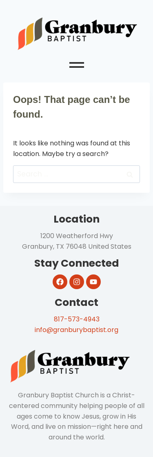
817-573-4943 (77, 319)
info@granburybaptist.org (76, 329)
